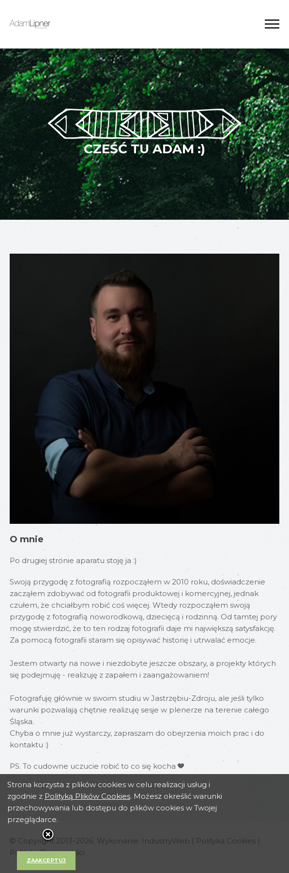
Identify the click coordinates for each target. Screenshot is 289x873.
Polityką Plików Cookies (87, 796)
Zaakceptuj (46, 860)
